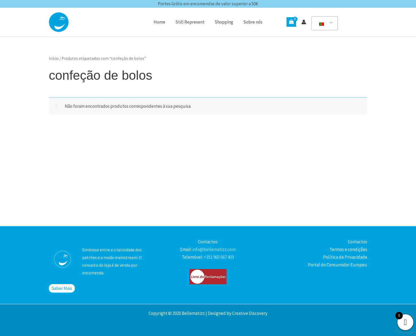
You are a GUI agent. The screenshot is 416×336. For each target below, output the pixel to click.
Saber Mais (61, 288)
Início (54, 58)
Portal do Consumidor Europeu (337, 265)
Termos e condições (348, 249)
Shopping (223, 22)
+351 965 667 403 (218, 257)
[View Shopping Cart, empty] (291, 22)
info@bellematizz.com (214, 249)
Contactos (357, 242)
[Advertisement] (208, 184)
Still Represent (190, 22)
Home (161, 22)
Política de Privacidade (345, 257)
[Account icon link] (303, 22)
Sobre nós (251, 22)
